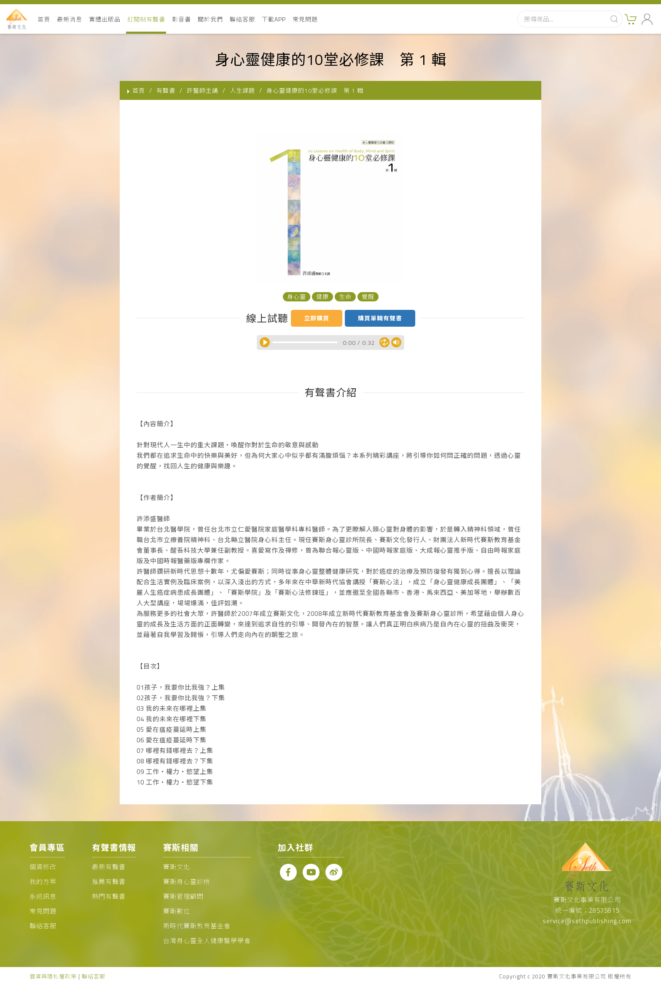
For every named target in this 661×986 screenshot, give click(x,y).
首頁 (44, 19)
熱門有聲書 (109, 896)
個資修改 (43, 867)
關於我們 (210, 19)
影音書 (181, 19)
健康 (322, 296)
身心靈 (296, 296)
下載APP (274, 19)
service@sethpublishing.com (587, 921)
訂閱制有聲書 (146, 19)
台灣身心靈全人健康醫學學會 (207, 941)
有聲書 (165, 90)
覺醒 (368, 296)
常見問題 (305, 19)
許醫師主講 (202, 90)
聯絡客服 (242, 19)
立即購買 (316, 318)
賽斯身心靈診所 (186, 882)
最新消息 (69, 19)
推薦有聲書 (109, 882)
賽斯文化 (176, 867)
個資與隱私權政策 (53, 976)
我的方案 (43, 882)
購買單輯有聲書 (380, 318)
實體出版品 (105, 19)
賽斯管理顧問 (183, 896)
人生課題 (242, 90)
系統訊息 (43, 896)
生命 (345, 296)
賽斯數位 (176, 911)
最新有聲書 (109, 867)
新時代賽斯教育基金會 (197, 926)
